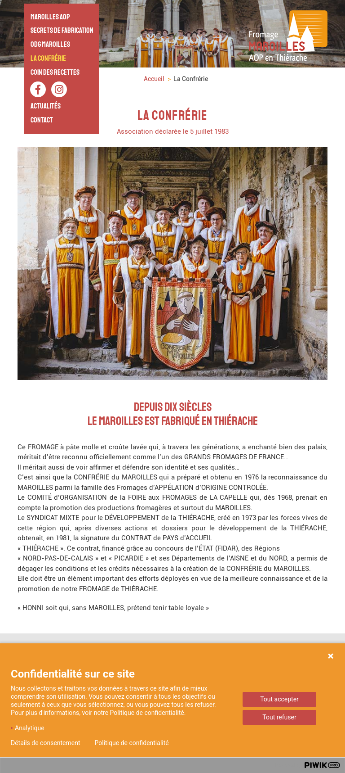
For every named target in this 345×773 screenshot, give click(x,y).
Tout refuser (279, 717)
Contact (42, 120)
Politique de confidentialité (132, 742)
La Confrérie (48, 58)
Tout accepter (279, 699)
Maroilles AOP (50, 17)
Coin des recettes (55, 72)
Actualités (46, 106)
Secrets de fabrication (62, 30)
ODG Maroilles (50, 44)
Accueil (154, 78)
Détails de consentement (45, 742)
